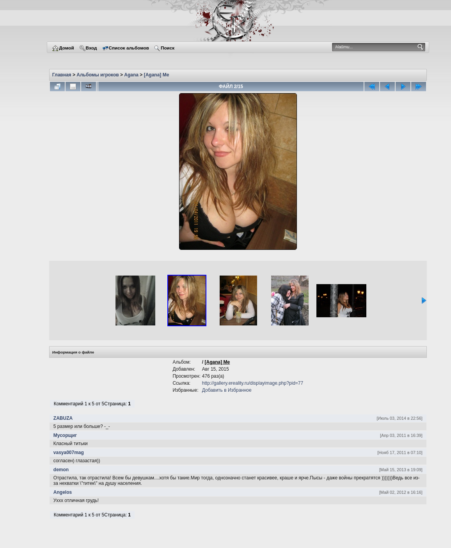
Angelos (62, 492)
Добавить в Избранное (227, 390)
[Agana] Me (156, 75)
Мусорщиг (65, 435)
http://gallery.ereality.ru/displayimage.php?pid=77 (252, 383)
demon (61, 469)
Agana (131, 75)
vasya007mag (68, 452)
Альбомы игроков (97, 75)
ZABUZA (63, 418)
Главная (61, 75)
